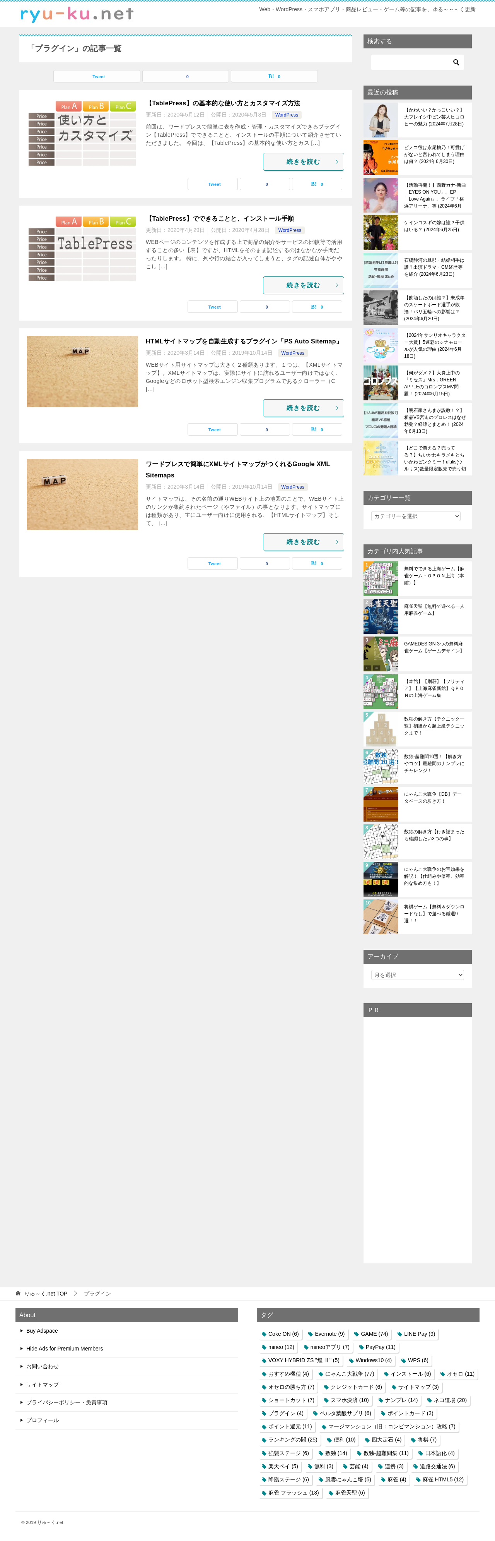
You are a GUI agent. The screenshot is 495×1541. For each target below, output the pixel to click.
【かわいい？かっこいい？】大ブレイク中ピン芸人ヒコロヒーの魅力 (434, 117)
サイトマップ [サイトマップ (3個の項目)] (418, 1387)
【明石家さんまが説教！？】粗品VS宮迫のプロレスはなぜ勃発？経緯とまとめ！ (435, 421)
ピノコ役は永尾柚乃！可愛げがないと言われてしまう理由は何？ (434, 154)
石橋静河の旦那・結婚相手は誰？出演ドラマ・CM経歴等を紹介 (434, 267)
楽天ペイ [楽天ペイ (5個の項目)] (283, 1466)
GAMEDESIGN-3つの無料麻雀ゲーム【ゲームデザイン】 (434, 647)
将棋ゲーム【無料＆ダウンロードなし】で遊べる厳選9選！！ (434, 913)
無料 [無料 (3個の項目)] (323, 1466)
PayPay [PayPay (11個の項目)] (381, 1347)
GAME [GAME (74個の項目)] (374, 1334)
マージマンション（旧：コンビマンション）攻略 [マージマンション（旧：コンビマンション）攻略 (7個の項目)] (392, 1426)
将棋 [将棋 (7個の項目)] (427, 1439)
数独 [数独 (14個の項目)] (336, 1453)
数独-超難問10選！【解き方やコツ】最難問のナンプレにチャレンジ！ (434, 763)
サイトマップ (42, 1384)
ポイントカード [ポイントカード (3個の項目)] (410, 1413)
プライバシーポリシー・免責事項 (67, 1402)
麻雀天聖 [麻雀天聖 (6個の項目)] (350, 1493)
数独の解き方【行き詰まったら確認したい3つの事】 (434, 835)
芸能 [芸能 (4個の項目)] (359, 1466)
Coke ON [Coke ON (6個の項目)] (283, 1334)
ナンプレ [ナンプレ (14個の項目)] (401, 1400)
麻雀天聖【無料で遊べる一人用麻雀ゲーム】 (434, 610)
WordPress (286, 115)
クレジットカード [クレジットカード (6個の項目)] (356, 1387)
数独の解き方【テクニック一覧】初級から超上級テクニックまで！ (434, 726)
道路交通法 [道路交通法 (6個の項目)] (437, 1466)
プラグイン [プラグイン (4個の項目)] (286, 1413)
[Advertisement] (417, 1139)
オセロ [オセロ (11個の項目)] (461, 1374)
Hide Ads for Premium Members (64, 1348)
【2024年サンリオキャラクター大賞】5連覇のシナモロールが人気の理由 (435, 346)
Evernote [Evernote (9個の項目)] (330, 1334)
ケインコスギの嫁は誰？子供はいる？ (434, 226)
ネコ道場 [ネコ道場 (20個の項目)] (450, 1400)
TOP (46, 1293)
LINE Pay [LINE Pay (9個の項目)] (419, 1334)
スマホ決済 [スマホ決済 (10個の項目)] (350, 1400)
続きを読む (313, 161)
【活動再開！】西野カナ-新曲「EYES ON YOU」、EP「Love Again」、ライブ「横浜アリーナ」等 (435, 195)
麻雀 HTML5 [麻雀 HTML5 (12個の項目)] (443, 1479)
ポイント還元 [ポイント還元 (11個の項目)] (290, 1426)
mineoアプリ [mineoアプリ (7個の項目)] (330, 1347)
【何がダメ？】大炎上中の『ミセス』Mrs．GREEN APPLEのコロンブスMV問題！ (432, 383)
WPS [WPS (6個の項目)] (418, 1360)
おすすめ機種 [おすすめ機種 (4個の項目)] (288, 1374)
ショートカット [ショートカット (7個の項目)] (291, 1400)
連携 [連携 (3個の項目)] (394, 1466)
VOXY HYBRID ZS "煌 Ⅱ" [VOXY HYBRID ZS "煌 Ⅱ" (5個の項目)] (304, 1360)
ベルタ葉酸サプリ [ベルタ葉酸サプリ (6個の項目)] (345, 1413)
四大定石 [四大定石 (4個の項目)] (386, 1439)
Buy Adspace (42, 1331)
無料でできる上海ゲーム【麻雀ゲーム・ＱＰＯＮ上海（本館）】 (434, 575)
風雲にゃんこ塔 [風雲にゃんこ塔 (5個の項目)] (348, 1479)
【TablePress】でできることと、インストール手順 (220, 218)
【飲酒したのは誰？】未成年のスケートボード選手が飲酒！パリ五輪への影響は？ (434, 308)
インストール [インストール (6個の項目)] (411, 1374)
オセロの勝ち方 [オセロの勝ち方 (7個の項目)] (291, 1387)
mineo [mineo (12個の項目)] (281, 1347)
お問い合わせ (42, 1366)
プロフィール (42, 1420)
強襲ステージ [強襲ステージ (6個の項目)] (288, 1453)
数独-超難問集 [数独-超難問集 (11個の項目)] (386, 1453)
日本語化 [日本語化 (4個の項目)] (440, 1453)
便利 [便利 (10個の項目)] (345, 1439)
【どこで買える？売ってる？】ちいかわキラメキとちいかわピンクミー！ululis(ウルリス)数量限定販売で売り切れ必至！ (435, 458)
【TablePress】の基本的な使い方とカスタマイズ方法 (223, 103)
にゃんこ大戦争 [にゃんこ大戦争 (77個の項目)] (349, 1374)
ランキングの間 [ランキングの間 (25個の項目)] (292, 1439)
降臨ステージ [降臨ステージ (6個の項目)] (288, 1479)
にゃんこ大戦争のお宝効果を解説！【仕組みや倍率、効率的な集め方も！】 (434, 876)
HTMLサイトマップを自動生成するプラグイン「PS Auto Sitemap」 (244, 341)
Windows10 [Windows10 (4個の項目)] (374, 1360)
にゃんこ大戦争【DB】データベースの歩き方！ (433, 797)
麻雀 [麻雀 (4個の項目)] (396, 1479)
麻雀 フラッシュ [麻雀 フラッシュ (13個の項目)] (293, 1493)
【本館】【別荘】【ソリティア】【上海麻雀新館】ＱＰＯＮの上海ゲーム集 (434, 688)
